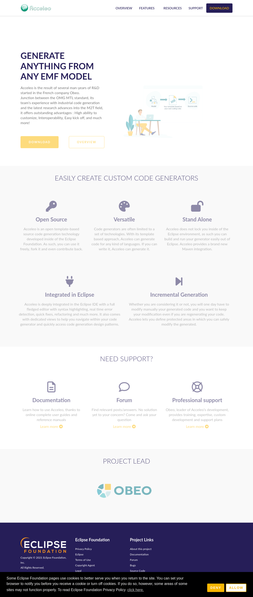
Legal (78, 570)
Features (147, 8)
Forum (134, 560)
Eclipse (79, 554)
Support (195, 8)
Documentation (139, 554)
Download (219, 8)
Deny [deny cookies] (215, 587)
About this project (141, 549)
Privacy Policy (83, 549)
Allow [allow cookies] (236, 587)
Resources (172, 8)
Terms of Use (83, 560)
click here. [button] (135, 590)
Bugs (133, 565)
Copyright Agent (85, 565)
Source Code (137, 570)
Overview (124, 8)
